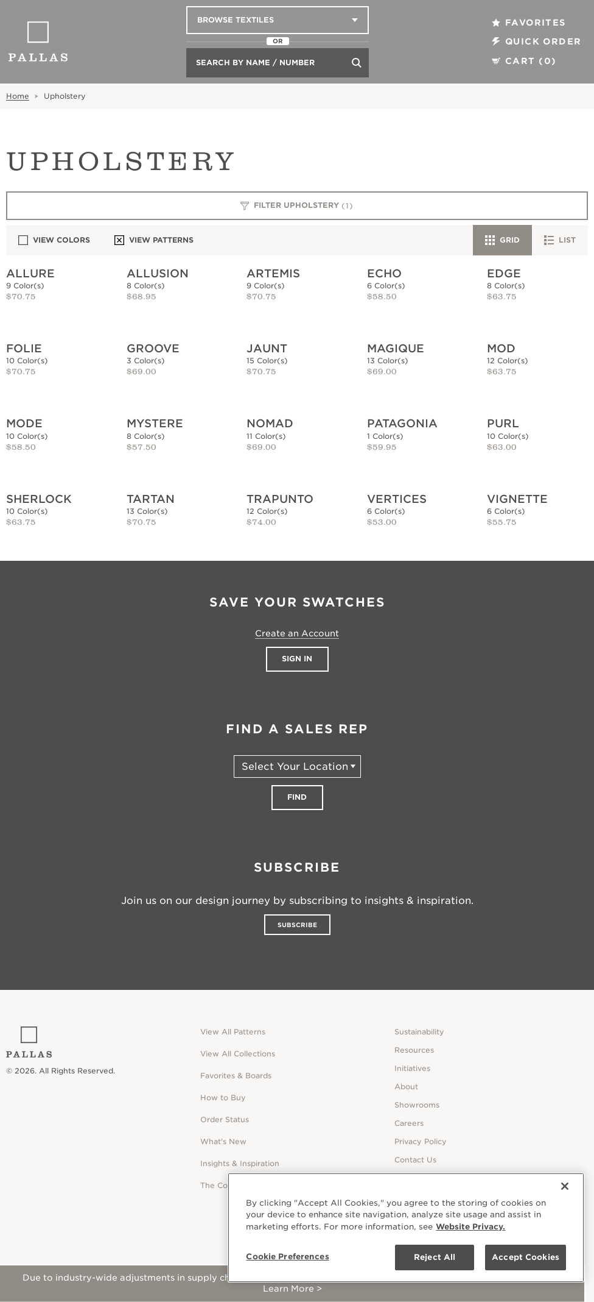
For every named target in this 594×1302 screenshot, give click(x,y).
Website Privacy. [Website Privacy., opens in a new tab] (470, 1226)
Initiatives (412, 1068)
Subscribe (297, 924)
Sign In (297, 658)
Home (17, 96)
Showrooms (416, 1104)
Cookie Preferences (287, 1256)
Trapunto (279, 499)
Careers (409, 1123)
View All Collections (237, 1053)
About (406, 1086)
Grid (502, 240)
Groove (153, 348)
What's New (223, 1141)
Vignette (517, 499)
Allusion (158, 273)
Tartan (151, 499)
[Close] (564, 1186)
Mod (501, 348)
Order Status (224, 1119)
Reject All (434, 1257)
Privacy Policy (420, 1141)
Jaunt (266, 348)
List (560, 240)
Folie (24, 348)
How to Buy (223, 1097)
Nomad (269, 423)
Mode (24, 423)
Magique (395, 348)
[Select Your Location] (297, 766)
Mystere (155, 423)
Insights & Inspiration (239, 1163)
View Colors (54, 240)
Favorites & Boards (235, 1075)
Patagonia (402, 423)
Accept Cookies (525, 1257)
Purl (503, 423)
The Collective (227, 1185)
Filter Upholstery (297, 206)
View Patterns (154, 240)
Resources (414, 1050)
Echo (384, 273)
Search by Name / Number (255, 62)
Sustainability (419, 1031)
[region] (406, 1227)
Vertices (397, 499)
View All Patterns (232, 1031)
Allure (30, 273)
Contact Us (415, 1159)
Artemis (273, 273)
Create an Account (297, 633)
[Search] (356, 62)
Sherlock (39, 499)
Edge (504, 273)
